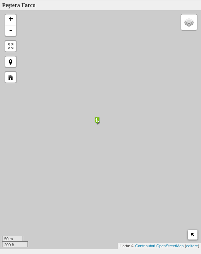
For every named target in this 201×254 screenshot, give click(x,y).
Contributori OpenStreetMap (159, 246)
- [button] (10, 30)
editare (192, 246)
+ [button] (10, 19)
